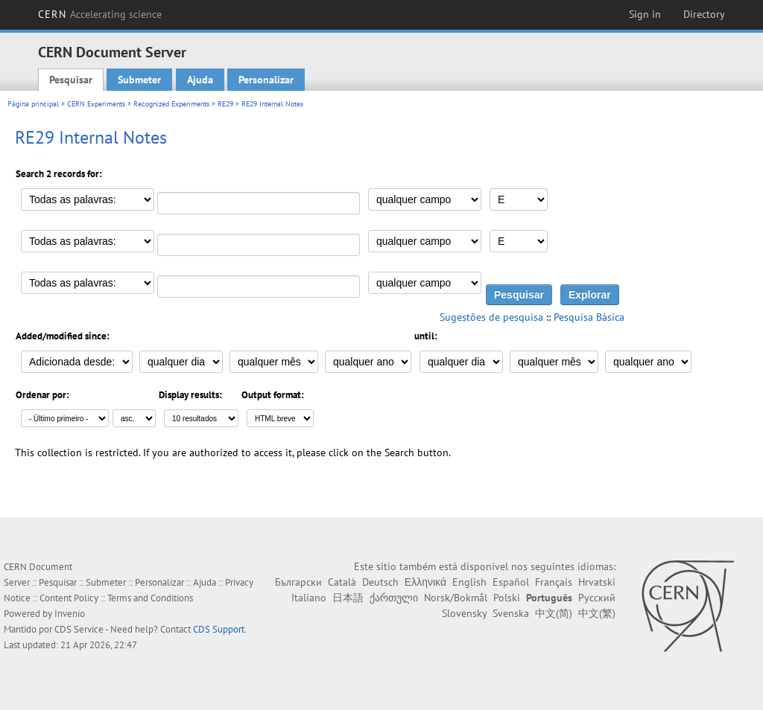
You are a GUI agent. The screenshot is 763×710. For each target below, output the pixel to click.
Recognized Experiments (171, 104)
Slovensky (464, 613)
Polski (506, 597)
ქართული (394, 597)
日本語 (348, 597)
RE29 (225, 104)
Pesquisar (70, 79)
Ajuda (200, 79)
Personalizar (266, 79)
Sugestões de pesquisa (491, 317)
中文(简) (553, 613)
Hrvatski (596, 582)
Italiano (308, 597)
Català (342, 582)
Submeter (139, 79)
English (469, 582)
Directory (704, 14)
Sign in (645, 14)
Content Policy (68, 598)
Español (511, 582)
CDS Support (218, 629)
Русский (596, 597)
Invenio (69, 613)
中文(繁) (596, 613)
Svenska (511, 613)
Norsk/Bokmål (455, 597)
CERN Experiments (96, 104)
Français (553, 582)
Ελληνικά (425, 582)
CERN (100, 14)
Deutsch (380, 582)
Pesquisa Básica (589, 317)
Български (298, 582)
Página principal (33, 104)
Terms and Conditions (150, 598)
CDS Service (79, 629)
